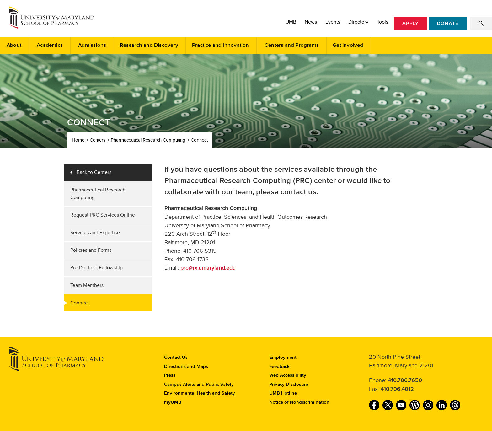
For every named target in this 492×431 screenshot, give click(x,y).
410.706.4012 (397, 389)
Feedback (279, 366)
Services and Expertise (95, 232)
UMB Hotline (283, 393)
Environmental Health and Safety (199, 393)
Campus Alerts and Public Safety (199, 384)
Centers (97, 140)
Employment (283, 357)
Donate (447, 23)
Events (332, 22)
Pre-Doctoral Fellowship (96, 268)
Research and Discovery (149, 45)
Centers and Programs (292, 45)
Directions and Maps (186, 366)
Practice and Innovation (220, 45)
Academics (50, 45)
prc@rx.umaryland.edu (208, 268)
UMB (291, 22)
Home (78, 140)
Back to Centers (94, 172)
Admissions (92, 45)
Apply (410, 23)
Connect (79, 303)
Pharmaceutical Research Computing (148, 140)
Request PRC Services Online (102, 215)
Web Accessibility (287, 375)
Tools (382, 22)
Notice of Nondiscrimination (299, 402)
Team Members (87, 285)
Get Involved (348, 45)
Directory (358, 22)
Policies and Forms (90, 250)
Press (169, 375)
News (311, 22)
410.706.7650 (405, 380)
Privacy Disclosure (288, 384)
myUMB (172, 402)
